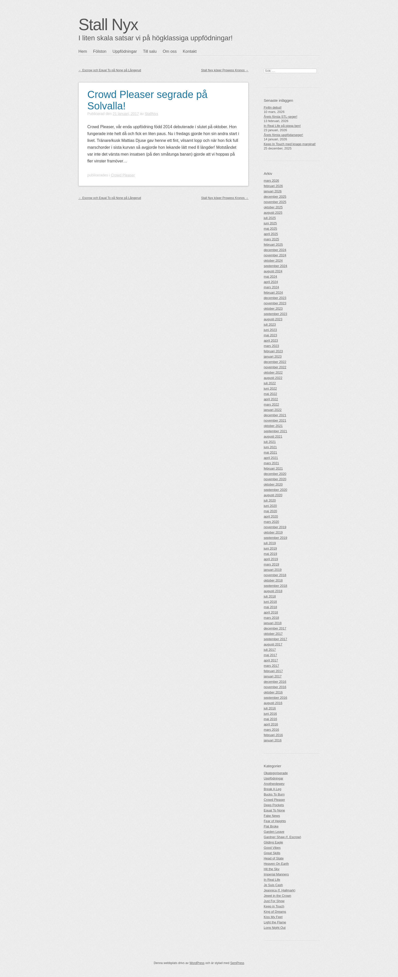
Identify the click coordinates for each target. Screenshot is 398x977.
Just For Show (274, 901)
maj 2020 (270, 511)
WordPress (196, 963)
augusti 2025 (273, 212)
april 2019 (271, 559)
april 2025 (271, 234)
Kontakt (189, 51)
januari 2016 (272, 740)
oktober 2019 (273, 532)
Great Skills (272, 853)
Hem (82, 51)
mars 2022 (271, 404)
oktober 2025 (273, 207)
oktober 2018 (273, 580)
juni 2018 (270, 602)
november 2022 (275, 367)
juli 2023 (270, 324)
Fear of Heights (275, 821)
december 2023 (275, 298)
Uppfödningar (124, 51)
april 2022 (271, 399)
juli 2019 (270, 543)
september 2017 (275, 639)
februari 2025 (273, 244)
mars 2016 (271, 730)
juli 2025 (270, 218)
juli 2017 (270, 650)
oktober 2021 (273, 426)
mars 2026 (271, 181)
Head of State (274, 858)
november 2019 (275, 527)
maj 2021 (270, 452)
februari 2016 (273, 735)
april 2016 (271, 724)
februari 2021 (273, 468)
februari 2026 (273, 186)
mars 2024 (271, 287)
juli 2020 (270, 500)
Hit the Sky (271, 869)
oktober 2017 (273, 634)
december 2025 (275, 196)
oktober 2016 (273, 692)
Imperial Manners (276, 874)
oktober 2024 (273, 260)
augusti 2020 (273, 495)
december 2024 (275, 250)
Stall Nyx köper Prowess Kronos (224, 70)
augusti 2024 (273, 271)
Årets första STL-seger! (280, 117)
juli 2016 (270, 708)
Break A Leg (272, 789)
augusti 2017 (273, 644)
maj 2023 (270, 335)
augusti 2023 (273, 319)
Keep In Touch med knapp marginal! (290, 144)
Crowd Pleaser (123, 175)
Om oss (170, 51)
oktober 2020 (273, 484)
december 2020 (275, 474)
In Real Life (272, 880)
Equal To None (274, 810)
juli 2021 (270, 442)
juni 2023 (270, 330)
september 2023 (275, 314)
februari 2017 (273, 671)
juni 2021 (270, 447)
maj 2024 (270, 276)
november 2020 (275, 479)
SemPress (237, 963)
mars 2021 (271, 463)
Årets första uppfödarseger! (283, 135)
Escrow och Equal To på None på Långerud (109, 70)
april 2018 (271, 612)
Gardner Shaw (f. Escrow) (282, 837)
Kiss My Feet (273, 917)
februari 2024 (273, 292)
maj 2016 (270, 719)
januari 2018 (272, 623)
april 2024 (271, 282)
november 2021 (275, 420)
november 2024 (275, 255)
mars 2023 (271, 346)
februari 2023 (273, 351)
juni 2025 (270, 223)
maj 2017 (270, 655)
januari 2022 (272, 410)
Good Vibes (272, 848)
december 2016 (275, 682)
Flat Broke (271, 826)
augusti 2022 (273, 378)
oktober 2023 (273, 308)
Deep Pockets (274, 805)
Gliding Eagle (273, 842)
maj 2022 (270, 394)
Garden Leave (274, 832)
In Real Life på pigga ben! (282, 126)
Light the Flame (275, 922)
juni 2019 (270, 548)
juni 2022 (270, 388)
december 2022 (275, 362)
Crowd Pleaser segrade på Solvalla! (147, 100)
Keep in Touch (274, 906)
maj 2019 (270, 554)
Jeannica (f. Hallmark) (279, 890)
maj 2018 (270, 607)
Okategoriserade (276, 773)
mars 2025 (271, 239)
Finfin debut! (272, 107)
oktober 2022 (273, 372)
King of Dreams (275, 912)
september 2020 (275, 490)
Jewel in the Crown (277, 896)
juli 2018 (270, 596)
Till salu (150, 51)
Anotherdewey (274, 784)
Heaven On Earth (276, 864)
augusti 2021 (273, 436)
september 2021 (275, 431)
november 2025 (275, 202)
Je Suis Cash (273, 885)
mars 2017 (271, 666)
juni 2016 (270, 714)
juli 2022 (270, 383)
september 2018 (275, 586)
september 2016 (275, 698)
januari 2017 (272, 676)
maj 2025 (270, 228)
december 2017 (275, 628)
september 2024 (275, 266)
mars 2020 (271, 522)
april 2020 (271, 516)
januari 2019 (272, 570)
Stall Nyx (108, 24)
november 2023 (275, 303)
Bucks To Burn (274, 794)
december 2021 (275, 415)
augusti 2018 (273, 591)
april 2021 (271, 458)
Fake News (272, 816)
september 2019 (275, 538)
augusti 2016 (273, 703)
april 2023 (271, 340)
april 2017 (271, 660)
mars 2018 (271, 618)
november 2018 (275, 575)
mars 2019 (271, 564)
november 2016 (275, 687)
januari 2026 (272, 191)
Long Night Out (275, 928)
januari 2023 (272, 356)
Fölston (99, 51)
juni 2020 (270, 506)
